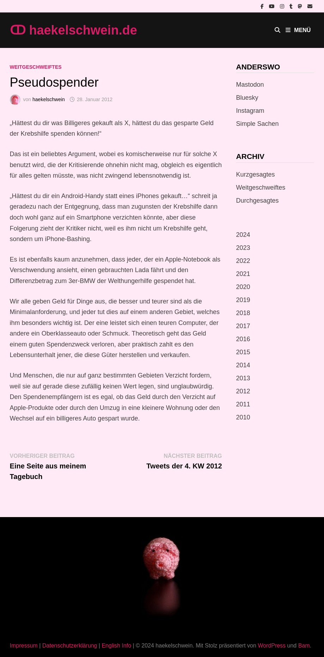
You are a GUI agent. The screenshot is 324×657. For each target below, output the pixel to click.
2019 (243, 299)
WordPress (272, 646)
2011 (243, 404)
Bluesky (247, 97)
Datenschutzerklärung (69, 646)
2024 (243, 234)
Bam (304, 646)
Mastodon (250, 84)
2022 (243, 260)
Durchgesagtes (257, 200)
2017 (243, 326)
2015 (243, 352)
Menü (298, 30)
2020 (243, 286)
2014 (243, 365)
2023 (243, 247)
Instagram (250, 110)
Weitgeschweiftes (36, 67)
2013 (243, 378)
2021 (243, 273)
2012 (243, 391)
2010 (243, 417)
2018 (243, 313)
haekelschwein (48, 99)
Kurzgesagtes (255, 174)
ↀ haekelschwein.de (73, 30)
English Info (116, 646)
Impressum (24, 646)
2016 (243, 339)
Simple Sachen (257, 123)
